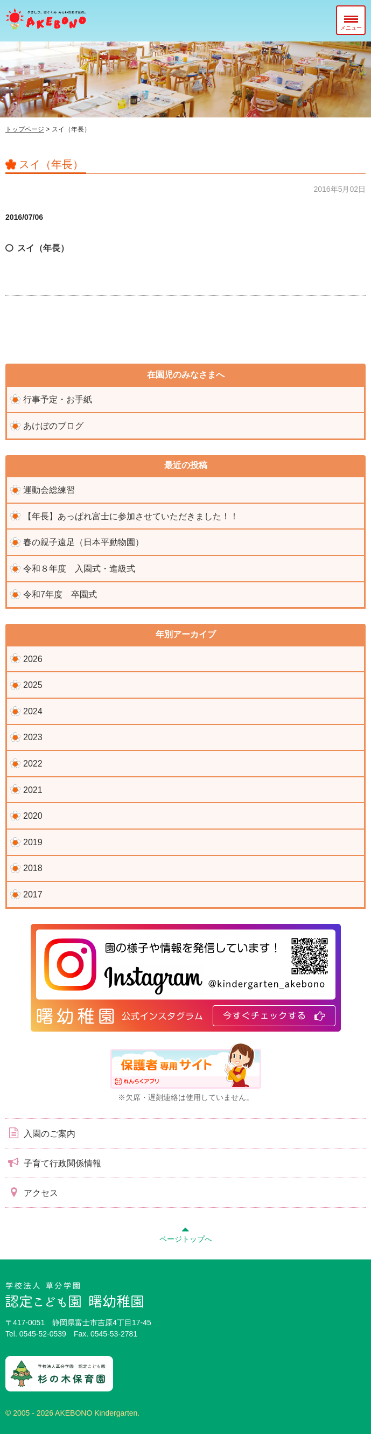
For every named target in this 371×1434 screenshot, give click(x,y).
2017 (33, 894)
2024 (33, 711)
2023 (33, 737)
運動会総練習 (49, 490)
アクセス (31, 1192)
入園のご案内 (40, 1132)
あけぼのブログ (53, 425)
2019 (33, 842)
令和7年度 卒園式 (60, 594)
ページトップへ (185, 1233)
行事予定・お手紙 (57, 399)
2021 (33, 790)
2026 (33, 659)
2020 (33, 815)
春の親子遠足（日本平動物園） (83, 542)
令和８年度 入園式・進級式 (79, 568)
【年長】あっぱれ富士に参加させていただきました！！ (131, 516)
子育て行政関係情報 (53, 1162)
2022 (33, 763)
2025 (33, 685)
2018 (33, 868)
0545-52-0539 (42, 1333)
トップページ (24, 129)
